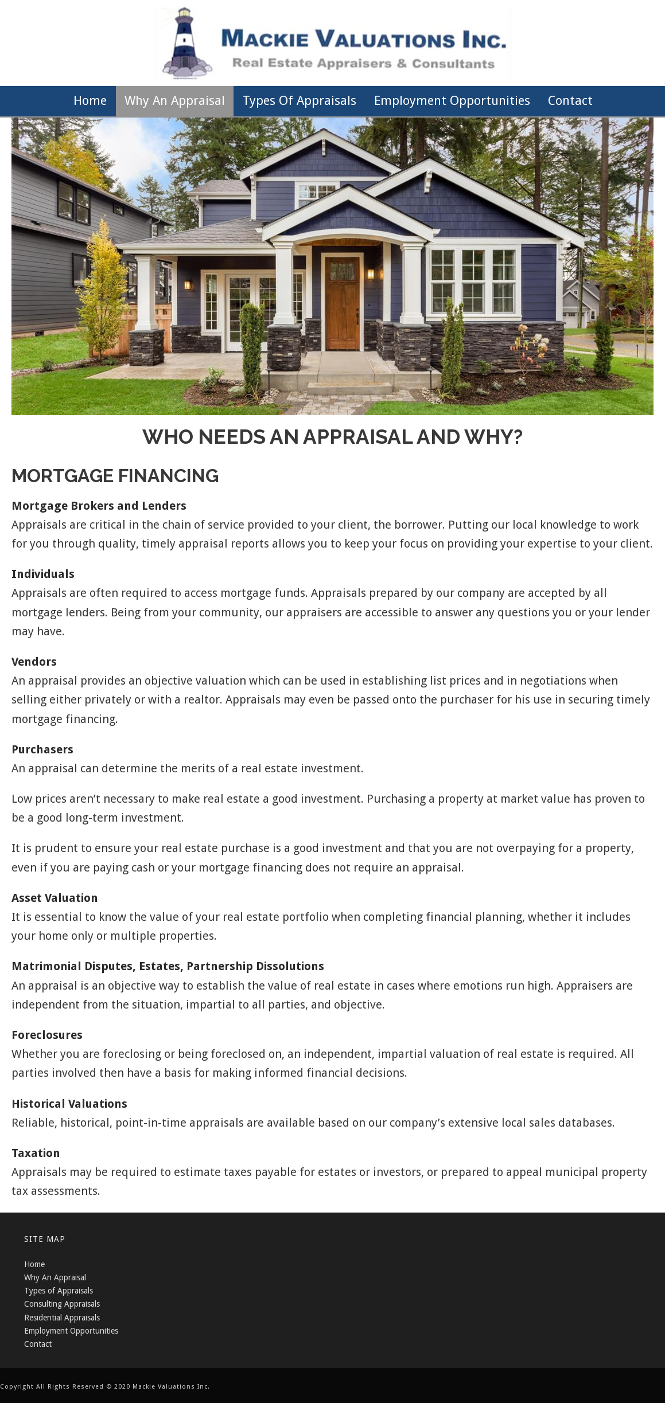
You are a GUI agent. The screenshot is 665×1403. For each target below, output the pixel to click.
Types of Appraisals (299, 100)
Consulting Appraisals (62, 1303)
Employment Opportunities (452, 100)
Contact (570, 100)
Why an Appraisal (175, 100)
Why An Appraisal (55, 1277)
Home (90, 100)
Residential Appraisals (62, 1317)
